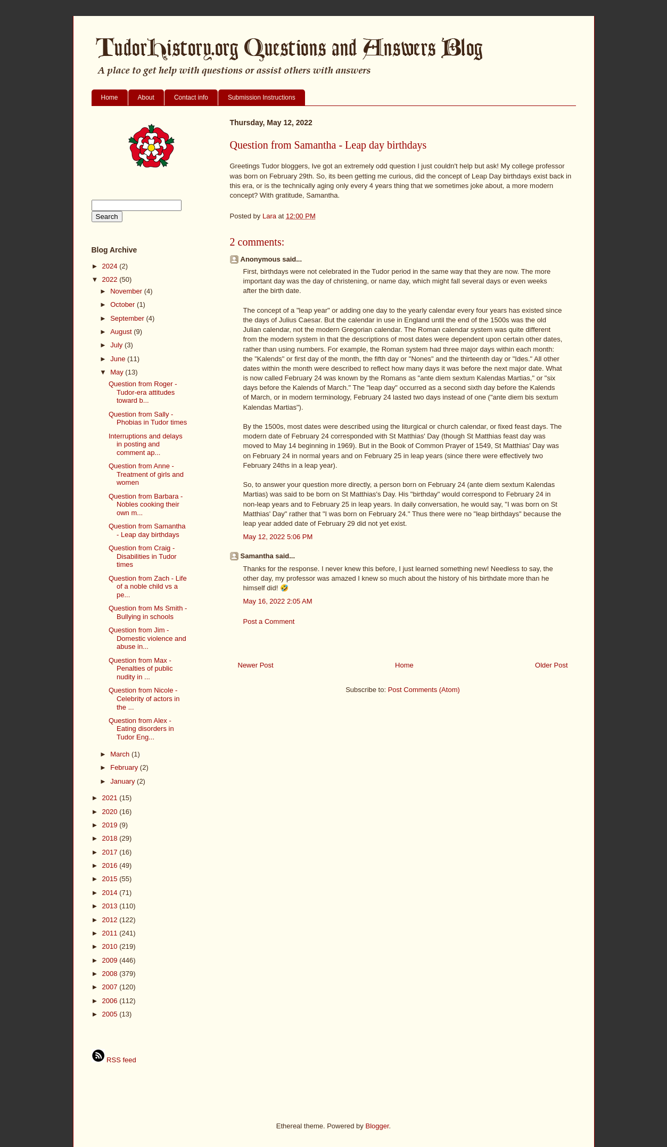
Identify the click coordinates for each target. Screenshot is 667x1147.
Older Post (551, 665)
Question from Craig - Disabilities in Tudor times (143, 556)
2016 (111, 865)
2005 (111, 1014)
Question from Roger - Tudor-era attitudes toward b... (143, 392)
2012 (111, 920)
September (128, 318)
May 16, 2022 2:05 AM (277, 601)
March (120, 754)
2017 (111, 852)
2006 (111, 1001)
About (146, 97)
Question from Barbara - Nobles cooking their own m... (146, 504)
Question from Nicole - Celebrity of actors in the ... (144, 698)
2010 (111, 946)
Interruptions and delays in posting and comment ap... (146, 444)
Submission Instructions (261, 97)
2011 (111, 933)
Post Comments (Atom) (424, 690)
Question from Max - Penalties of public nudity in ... (141, 668)
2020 (111, 812)
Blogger (377, 1126)
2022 (111, 279)
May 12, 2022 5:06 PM (278, 537)
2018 (111, 838)
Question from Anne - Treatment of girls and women (146, 474)
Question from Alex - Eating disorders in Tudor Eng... (141, 729)
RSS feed (114, 1060)
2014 (111, 893)
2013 (111, 906)
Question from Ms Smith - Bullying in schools (148, 612)
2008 (111, 974)
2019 (111, 825)
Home (109, 97)
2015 (111, 879)
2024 (111, 266)
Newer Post (256, 665)
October (123, 304)
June (118, 359)
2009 (111, 960)
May (117, 372)
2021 (111, 798)
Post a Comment (269, 621)
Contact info (191, 97)
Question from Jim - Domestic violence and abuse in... (147, 638)
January (123, 781)
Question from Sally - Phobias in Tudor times (148, 418)
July (117, 345)
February (125, 767)
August (122, 332)
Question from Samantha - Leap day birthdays (147, 530)
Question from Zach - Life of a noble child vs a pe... (148, 586)
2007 (111, 987)
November (127, 291)
